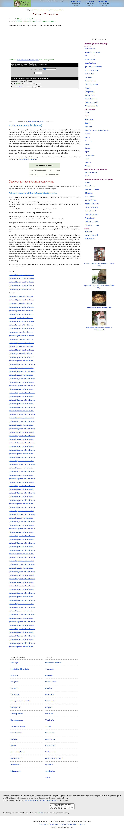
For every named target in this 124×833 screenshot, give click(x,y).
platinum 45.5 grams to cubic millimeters (22, 614)
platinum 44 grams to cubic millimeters (21, 604)
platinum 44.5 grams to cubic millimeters (22, 607)
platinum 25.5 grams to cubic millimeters (22, 471)
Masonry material (91, 235)
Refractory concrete (16, 713)
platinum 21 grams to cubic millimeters (21, 439)
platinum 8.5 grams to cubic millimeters (21, 350)
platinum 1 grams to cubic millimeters (21, 296)
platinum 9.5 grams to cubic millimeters (21, 357)
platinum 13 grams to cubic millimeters (21, 382)
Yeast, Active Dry (91, 207)
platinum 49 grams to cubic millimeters (21, 639)
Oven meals (14, 688)
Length (87, 134)
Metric (87, 137)
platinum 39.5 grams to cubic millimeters (22, 571)
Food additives (49, 733)
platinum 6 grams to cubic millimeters (21, 332)
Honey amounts (90, 59)
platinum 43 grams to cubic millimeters (21, 596)
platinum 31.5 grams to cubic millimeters (22, 514)
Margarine (89, 193)
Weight (87, 166)
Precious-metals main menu (40, 10)
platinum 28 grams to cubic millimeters (21, 489)
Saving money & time (17, 752)
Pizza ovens (14, 675)
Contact (69, 825)
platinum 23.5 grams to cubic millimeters (22, 457)
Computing (89, 119)
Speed (87, 151)
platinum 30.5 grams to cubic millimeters (22, 507)
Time (87, 159)
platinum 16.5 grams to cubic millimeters (22, 407)
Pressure (88, 148)
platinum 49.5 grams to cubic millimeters (22, 643)
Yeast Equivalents (91, 84)
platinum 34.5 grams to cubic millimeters (22, 536)
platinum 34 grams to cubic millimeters (21, 532)
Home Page (14, 662)
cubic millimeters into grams (27, 159)
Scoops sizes (89, 95)
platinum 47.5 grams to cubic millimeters (22, 629)
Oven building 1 (15, 764)
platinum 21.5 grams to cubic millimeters (22, 443)
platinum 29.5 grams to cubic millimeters (22, 500)
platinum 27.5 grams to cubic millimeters (22, 486)
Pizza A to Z (49, 675)
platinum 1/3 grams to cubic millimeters (21, 278)
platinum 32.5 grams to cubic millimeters (22, 521)
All (63, 1)
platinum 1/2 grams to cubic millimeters (21, 282)
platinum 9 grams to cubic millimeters (21, 353)
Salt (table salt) (90, 200)
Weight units (89, 106)
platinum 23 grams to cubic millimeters (21, 453)
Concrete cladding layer (17, 726)
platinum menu (53, 10)
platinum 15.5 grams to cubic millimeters (22, 400)
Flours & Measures (92, 189)
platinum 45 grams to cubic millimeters (21, 611)
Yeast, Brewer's (90, 211)
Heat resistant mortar (16, 720)
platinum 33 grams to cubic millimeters (21, 525)
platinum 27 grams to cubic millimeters (21, 482)
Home (22, 3)
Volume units (90, 102)
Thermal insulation (16, 733)
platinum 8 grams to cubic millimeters (21, 346)
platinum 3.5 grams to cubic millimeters (21, 314)
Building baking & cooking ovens (89, 3)
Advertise (76, 825)
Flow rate (88, 126)
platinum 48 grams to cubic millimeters (21, 632)
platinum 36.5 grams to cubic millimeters (22, 550)
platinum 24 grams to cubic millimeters (21, 461)
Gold (87, 176)
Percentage (89, 141)
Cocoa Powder (90, 186)
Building (42, 1)
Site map (48, 777)
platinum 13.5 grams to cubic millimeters (22, 386)
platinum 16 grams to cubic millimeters (21, 403)
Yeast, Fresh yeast (91, 214)
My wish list (49, 764)
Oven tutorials (49, 669)
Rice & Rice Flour (91, 70)
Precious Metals (91, 172)
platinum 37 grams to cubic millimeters (21, 554)
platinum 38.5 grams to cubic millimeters (22, 564)
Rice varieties (90, 196)
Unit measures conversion (53, 662)
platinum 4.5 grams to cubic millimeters (21, 321)
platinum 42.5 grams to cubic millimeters (22, 593)
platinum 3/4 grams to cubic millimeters (21, 289)
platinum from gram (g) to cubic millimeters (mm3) (41, 800)
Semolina (88, 77)
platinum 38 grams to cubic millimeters (21, 561)
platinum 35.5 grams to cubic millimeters (22, 543)
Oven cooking (49, 694)
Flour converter (58, 1)
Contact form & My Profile (53, 758)
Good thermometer (16, 758)
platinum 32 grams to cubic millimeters (21, 518)
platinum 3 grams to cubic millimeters (21, 310)
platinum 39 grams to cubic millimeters (21, 568)
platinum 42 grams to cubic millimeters (21, 589)
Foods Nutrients (91, 99)
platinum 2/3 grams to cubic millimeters (21, 285)
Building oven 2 (15, 771)
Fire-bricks (13, 739)
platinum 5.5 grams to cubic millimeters (21, 328)
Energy (87, 123)
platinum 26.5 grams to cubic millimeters (22, 478)
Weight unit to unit (92, 225)
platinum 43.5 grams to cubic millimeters (22, 600)
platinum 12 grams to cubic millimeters (21, 375)
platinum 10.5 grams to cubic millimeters (22, 364)
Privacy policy (43, 825)
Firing (51, 1)
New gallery (14, 682)
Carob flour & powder (93, 52)
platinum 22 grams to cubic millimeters (21, 446)
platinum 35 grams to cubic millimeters (21, 539)
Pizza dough (49, 688)
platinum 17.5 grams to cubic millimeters (22, 414)
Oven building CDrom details (19, 669)
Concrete (88, 231)
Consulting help (50, 771)
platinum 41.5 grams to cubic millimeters (22, 586)
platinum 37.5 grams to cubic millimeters (22, 557)
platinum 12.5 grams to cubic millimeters (22, 378)
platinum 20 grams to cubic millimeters (21, 432)
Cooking (47, 1)
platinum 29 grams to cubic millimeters (21, 496)
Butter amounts (90, 49)
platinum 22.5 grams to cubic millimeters (22, 450)
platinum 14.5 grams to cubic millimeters (22, 393)
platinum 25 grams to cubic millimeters (21, 468)
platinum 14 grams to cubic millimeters (21, 389)
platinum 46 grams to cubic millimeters (21, 618)
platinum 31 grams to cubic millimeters (21, 511)
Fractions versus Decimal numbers (97, 130)
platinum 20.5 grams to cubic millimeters (22, 436)
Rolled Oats (89, 74)
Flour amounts (90, 56)
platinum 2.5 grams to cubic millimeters (21, 307)
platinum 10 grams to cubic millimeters (21, 361)
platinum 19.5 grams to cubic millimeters (22, 428)
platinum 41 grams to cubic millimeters (21, 582)
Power (87, 144)
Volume (88, 162)
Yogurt (87, 88)
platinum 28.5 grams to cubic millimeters (22, 493)
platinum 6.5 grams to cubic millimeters (21, 336)
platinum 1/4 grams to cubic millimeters (21, 275)
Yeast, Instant (90, 218)
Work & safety (49, 720)
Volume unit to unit (92, 221)
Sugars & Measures (92, 204)
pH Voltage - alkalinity (93, 66)
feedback (40, 814)
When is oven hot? (51, 682)
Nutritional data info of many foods (103, 3)
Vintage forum (14, 694)
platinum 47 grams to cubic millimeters (21, 625)
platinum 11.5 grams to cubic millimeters (22, 371)
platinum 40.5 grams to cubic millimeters (22, 579)
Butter (87, 182)
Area (87, 116)
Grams (61, 10)
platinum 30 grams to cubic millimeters (21, 504)
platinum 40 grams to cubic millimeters (21, 575)
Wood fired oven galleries (76, 3)
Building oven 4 (50, 752)
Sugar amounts (90, 81)
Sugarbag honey (91, 63)
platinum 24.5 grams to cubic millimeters (22, 464)
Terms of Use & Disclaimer (57, 825)
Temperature (89, 91)
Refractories (89, 239)
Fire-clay (13, 745)
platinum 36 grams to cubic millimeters (21, 546)
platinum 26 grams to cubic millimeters (21, 475)
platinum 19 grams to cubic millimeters (21, 425)
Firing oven (48, 707)
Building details (15, 707)
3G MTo (47, 726)
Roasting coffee (50, 701)
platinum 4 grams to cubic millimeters (21, 318)
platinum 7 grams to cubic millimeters (21, 339)
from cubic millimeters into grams (28, 60)
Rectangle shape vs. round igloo (20, 701)
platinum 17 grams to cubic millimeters (21, 411)
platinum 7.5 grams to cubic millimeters (21, 343)
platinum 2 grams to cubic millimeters (21, 303)
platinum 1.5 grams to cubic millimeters (21, 300)
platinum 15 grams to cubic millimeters (21, 396)
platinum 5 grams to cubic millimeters (21, 325)
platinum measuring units (35, 121)
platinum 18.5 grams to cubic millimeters (22, 421)
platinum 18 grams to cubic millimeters (21, 418)
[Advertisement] (44, 41)
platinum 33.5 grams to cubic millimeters (22, 529)
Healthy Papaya (50, 739)
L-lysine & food (50, 745)
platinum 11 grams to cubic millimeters (21, 368)
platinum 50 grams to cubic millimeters (21, 647)
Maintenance (49, 713)
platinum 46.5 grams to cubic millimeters (22, 621)
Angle (87, 112)
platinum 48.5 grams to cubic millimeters (22, 636)
